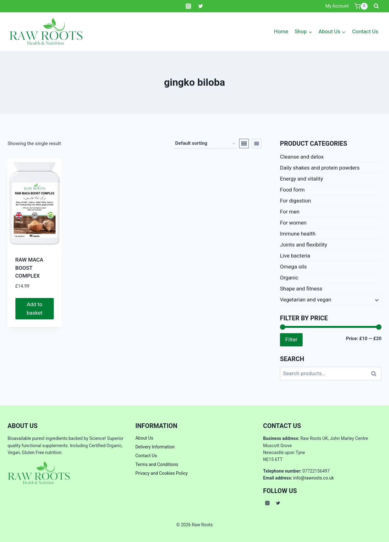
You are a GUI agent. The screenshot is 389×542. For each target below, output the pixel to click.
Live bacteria (295, 255)
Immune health (297, 233)
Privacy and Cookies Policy (161, 473)
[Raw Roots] (46, 31)
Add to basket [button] (35, 308)
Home (281, 31)
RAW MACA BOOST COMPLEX (29, 268)
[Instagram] (188, 6)
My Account (336, 5)
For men (289, 212)
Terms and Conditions (156, 464)
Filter (291, 339)
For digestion (295, 201)
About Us (144, 438)
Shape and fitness (301, 288)
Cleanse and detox (302, 157)
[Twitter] (200, 6)
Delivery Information (155, 446)
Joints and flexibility (303, 244)
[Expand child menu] (376, 299)
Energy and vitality (301, 179)
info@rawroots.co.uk (313, 477)
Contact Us (365, 31)
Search (375, 373)
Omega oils (293, 266)
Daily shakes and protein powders (320, 168)
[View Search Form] (376, 6)
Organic (289, 277)
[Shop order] (205, 143)
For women (293, 223)
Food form (292, 190)
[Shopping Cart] (361, 6)
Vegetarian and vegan (305, 299)
